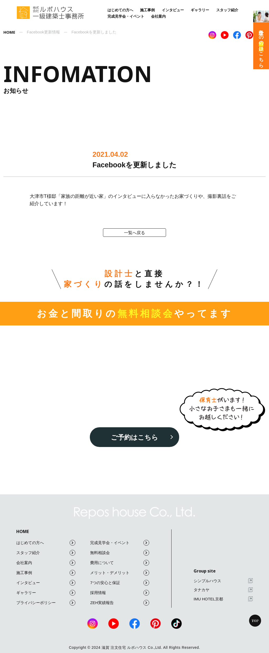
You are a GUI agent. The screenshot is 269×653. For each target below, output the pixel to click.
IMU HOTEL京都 (223, 598)
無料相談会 (119, 553)
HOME (22, 531)
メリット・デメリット (119, 573)
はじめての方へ (120, 10)
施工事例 (147, 10)
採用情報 (119, 593)
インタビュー (173, 10)
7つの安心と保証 (119, 583)
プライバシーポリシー (45, 603)
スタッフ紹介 (227, 10)
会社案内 (158, 16)
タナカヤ (223, 589)
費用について (119, 563)
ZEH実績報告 (119, 603)
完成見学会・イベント (125, 16)
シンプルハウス (223, 580)
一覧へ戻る (134, 232)
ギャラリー (200, 10)
